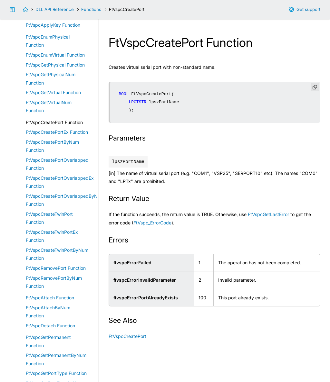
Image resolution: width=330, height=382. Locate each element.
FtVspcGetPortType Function (56, 373)
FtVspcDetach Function (50, 325)
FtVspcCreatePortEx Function (57, 132)
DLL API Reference (54, 9)
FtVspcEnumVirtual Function (55, 55)
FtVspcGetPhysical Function (55, 65)
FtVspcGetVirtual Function (53, 92)
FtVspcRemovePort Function (56, 268)
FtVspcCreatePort (127, 336)
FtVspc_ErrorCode (152, 222)
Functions (91, 9)
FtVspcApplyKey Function (53, 25)
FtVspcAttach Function (50, 297)
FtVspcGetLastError (268, 214)
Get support (308, 9)
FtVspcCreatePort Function (54, 122)
